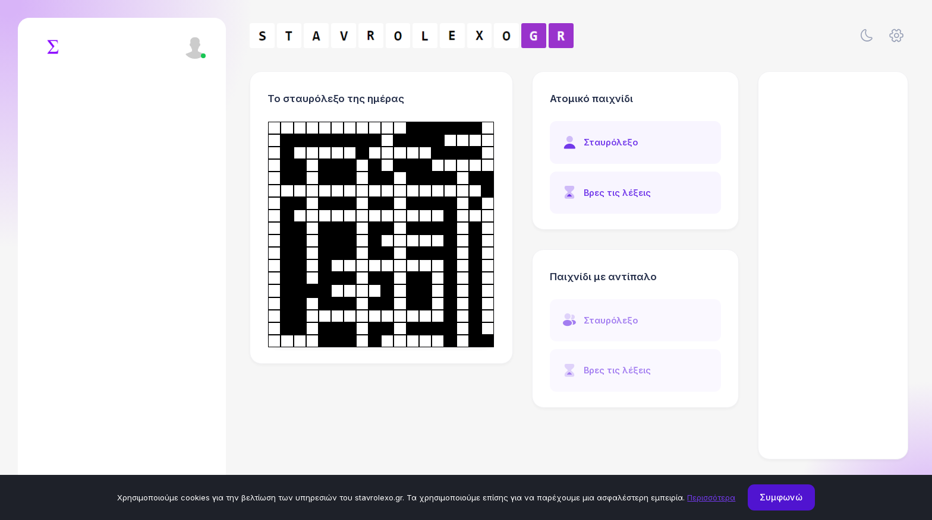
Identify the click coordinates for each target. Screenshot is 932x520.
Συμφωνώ (781, 497)
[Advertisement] (833, 265)
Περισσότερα (711, 497)
